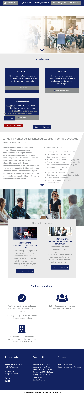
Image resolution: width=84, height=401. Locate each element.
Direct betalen (10, 3)
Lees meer (9, 118)
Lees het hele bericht (25, 271)
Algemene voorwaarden (66, 364)
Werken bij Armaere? (13, 125)
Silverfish (38, 392)
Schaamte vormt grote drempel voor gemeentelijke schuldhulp (60, 241)
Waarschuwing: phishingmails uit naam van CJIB (25, 245)
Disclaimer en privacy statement (69, 367)
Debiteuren (75, 3)
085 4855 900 (27, 3)
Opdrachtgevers (59, 3)
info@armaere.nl (42, 3)
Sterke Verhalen (57, 392)
